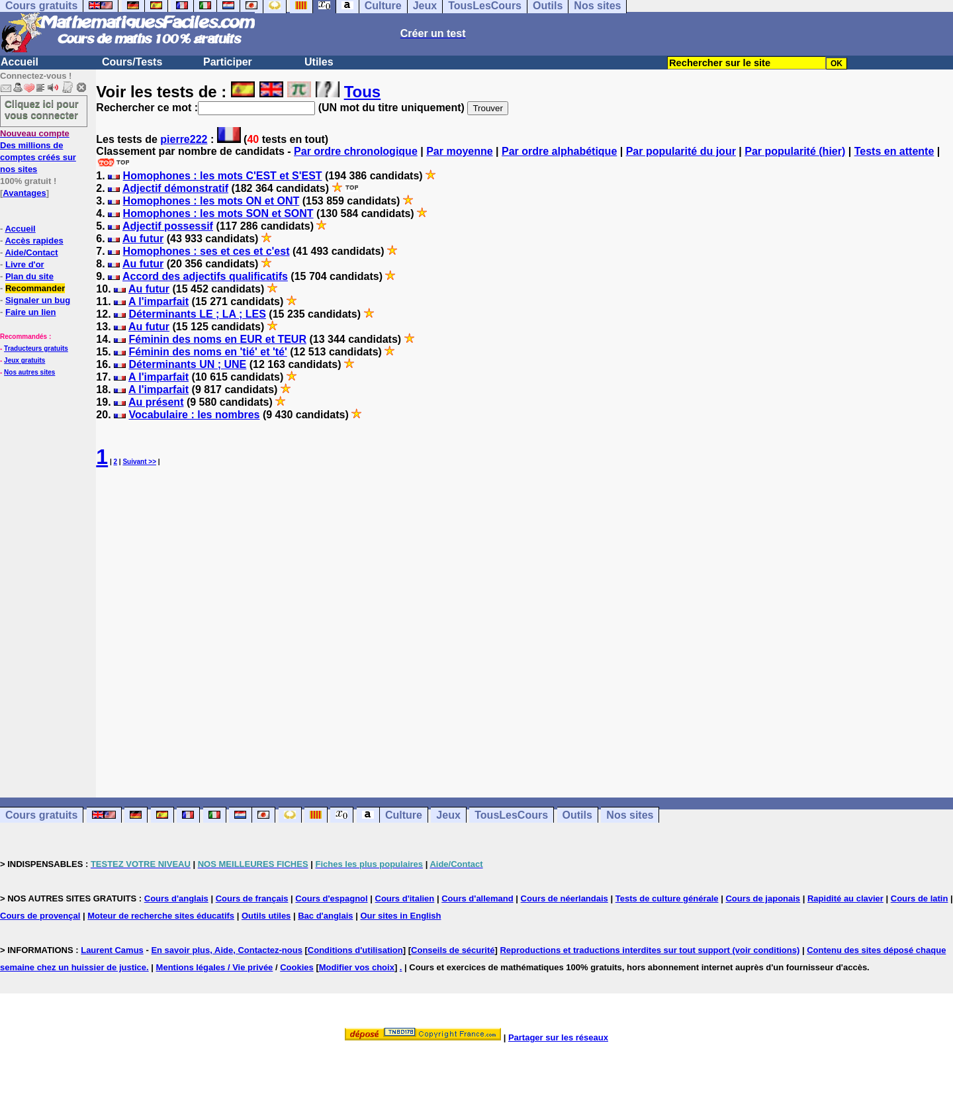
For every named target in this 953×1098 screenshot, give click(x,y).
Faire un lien (30, 312)
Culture (403, 815)
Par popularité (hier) (795, 151)
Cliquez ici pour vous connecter (42, 109)
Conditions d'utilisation (355, 950)
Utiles (319, 62)
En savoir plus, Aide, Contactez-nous (226, 950)
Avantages (24, 193)
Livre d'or (24, 264)
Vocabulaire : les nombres (193, 414)
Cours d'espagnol (331, 898)
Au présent (156, 402)
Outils (577, 815)
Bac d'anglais (325, 916)
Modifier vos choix (356, 967)
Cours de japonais (762, 898)
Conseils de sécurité (452, 950)
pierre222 (183, 139)
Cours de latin (919, 898)
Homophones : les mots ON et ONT (211, 200)
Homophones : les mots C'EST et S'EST (222, 175)
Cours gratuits (41, 815)
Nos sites (629, 815)
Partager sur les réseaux (558, 1037)
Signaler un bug (37, 300)
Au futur (142, 238)
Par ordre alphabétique (559, 151)
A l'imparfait (158, 301)
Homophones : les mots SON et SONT (218, 213)
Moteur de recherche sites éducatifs (160, 916)
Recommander (35, 288)
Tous (362, 92)
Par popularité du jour (681, 151)
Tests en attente (894, 151)
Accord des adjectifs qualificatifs (205, 276)
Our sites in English (400, 916)
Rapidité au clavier (845, 898)
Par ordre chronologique (356, 151)
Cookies (297, 967)
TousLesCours (511, 815)
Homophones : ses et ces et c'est (206, 251)
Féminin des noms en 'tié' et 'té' (207, 351)
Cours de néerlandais (564, 898)
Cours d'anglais (176, 898)
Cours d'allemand (477, 898)
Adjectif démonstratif (175, 188)
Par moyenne (459, 151)
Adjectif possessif (167, 226)
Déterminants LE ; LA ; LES (196, 314)
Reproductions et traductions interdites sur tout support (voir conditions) (649, 950)
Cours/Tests (132, 62)
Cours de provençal (40, 916)
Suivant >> (139, 461)
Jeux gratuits (24, 360)
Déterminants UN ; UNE (187, 364)
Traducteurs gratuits (36, 348)
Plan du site (29, 276)
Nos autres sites (29, 372)
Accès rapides (34, 241)
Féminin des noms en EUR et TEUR (217, 339)
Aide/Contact (31, 252)
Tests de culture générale (667, 898)
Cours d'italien (405, 898)
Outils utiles (266, 916)
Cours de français (252, 898)
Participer (227, 62)
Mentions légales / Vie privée (214, 967)
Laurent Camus (112, 950)
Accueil (19, 62)
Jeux (448, 815)
